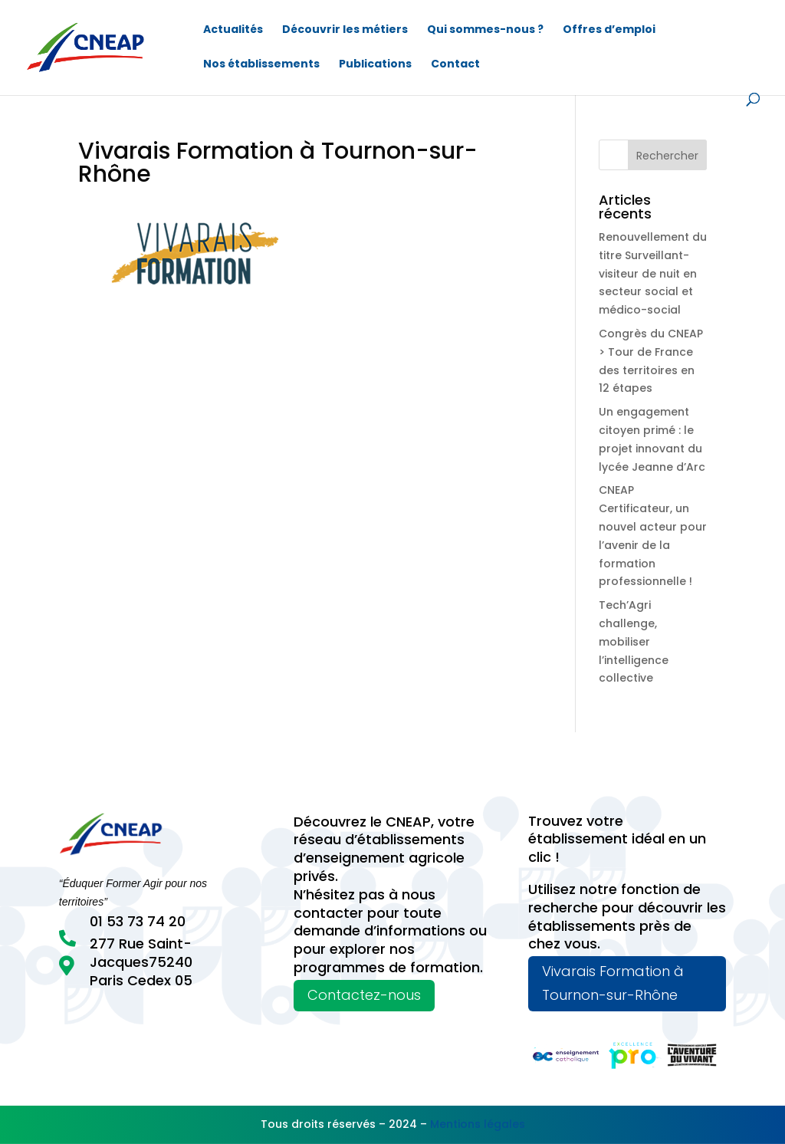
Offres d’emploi (609, 30)
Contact (455, 64)
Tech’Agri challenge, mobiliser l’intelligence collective (633, 641)
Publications (375, 64)
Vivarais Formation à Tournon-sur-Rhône (613, 983)
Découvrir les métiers (345, 30)
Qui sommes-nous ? (485, 30)
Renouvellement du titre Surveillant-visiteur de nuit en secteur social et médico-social (653, 273)
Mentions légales (477, 1124)
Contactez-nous (364, 994)
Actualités (233, 30)
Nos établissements (261, 64)
